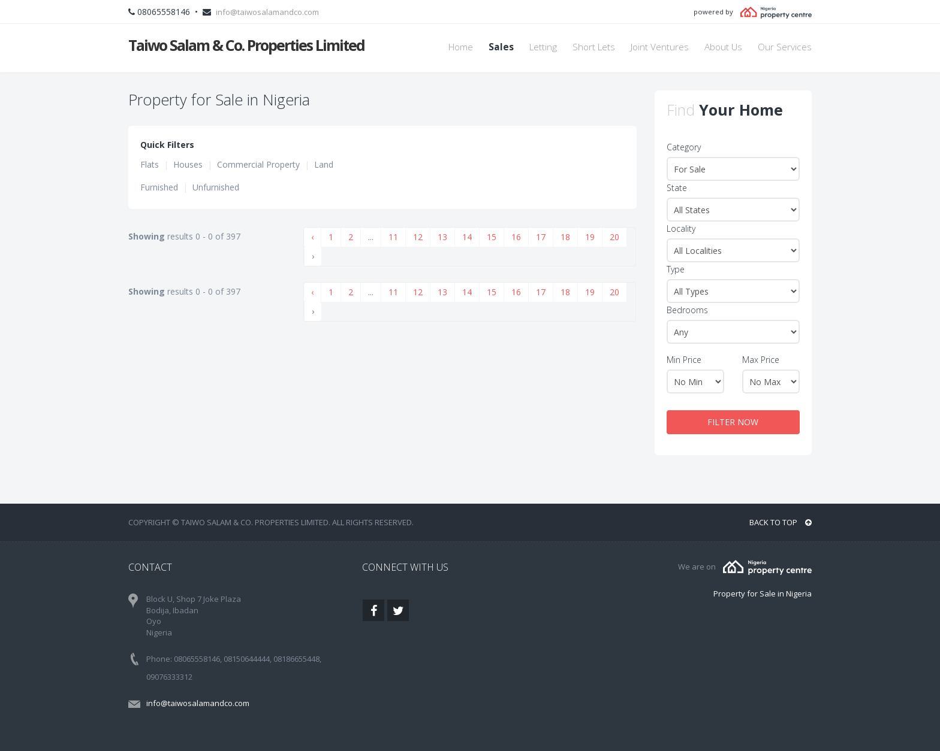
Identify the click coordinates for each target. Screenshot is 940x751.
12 (418, 237)
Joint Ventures (660, 47)
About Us (723, 47)
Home (460, 47)
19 (590, 237)
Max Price (760, 359)
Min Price (684, 359)
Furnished (159, 187)
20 (614, 237)
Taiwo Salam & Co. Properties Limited (246, 45)
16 (516, 237)
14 (467, 237)
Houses (188, 164)
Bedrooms (687, 310)
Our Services (785, 47)
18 (565, 237)
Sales (501, 47)
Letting (543, 47)
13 (442, 237)
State (677, 187)
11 (393, 237)
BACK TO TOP (780, 522)
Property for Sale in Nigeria (762, 593)
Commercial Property (258, 164)
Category (684, 147)
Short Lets (594, 47)
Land (323, 164)
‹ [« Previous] (312, 237)
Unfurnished (215, 187)
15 (491, 237)
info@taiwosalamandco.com (267, 12)
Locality (681, 228)
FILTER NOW (732, 422)
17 (541, 237)
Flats (149, 164)
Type (676, 269)
